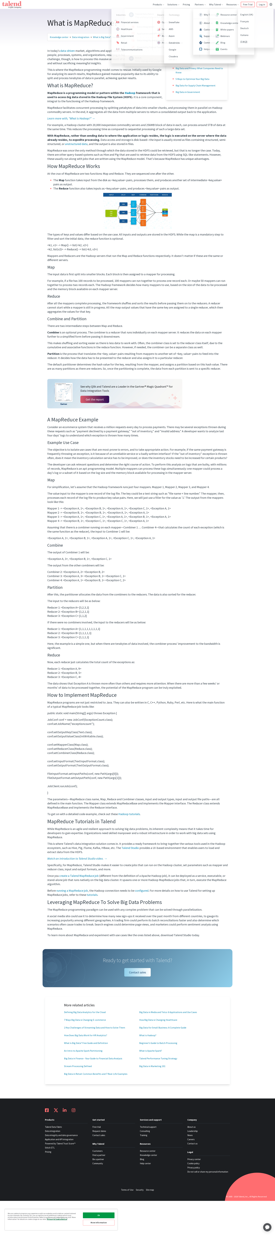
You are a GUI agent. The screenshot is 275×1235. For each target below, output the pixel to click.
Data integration (80, 37)
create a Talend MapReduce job (79, 876)
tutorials (92, 895)
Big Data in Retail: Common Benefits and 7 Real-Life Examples (95, 1073)
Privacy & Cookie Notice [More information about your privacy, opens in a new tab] (57, 1219)
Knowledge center (59, 37)
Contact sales (137, 972)
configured (141, 890)
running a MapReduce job (72, 890)
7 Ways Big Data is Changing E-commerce (85, 1019)
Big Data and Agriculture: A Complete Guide (197, 61)
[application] (267, 1227)
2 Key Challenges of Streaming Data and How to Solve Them (94, 1027)
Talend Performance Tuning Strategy (158, 1058)
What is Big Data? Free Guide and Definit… (114, 37)
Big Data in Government (188, 92)
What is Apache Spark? (150, 1050)
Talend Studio (130, 848)
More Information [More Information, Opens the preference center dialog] (99, 1222)
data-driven (67, 51)
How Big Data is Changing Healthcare (158, 1019)
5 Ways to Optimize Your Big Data (192, 78)
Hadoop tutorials (129, 814)
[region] (61, 1219)
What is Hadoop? (147, 1035)
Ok (98, 1215)
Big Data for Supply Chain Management (196, 85)
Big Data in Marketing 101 (152, 1066)
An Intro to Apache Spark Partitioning (83, 1050)
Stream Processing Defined (78, 1066)
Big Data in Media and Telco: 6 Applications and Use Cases (168, 1012)
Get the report (95, 399)
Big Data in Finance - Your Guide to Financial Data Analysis (93, 1058)
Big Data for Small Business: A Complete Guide (162, 1027)
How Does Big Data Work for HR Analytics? (85, 1035)
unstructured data (76, 144)
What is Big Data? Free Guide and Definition (86, 1043)
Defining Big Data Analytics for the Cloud (85, 1012)
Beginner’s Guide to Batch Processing (158, 1043)
